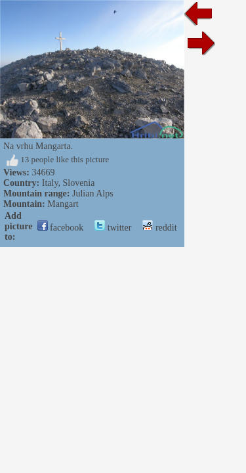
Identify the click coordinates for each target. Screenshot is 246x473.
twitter (112, 228)
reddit (159, 228)
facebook (60, 228)
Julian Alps (92, 193)
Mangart (62, 204)
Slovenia (78, 183)
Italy (50, 183)
